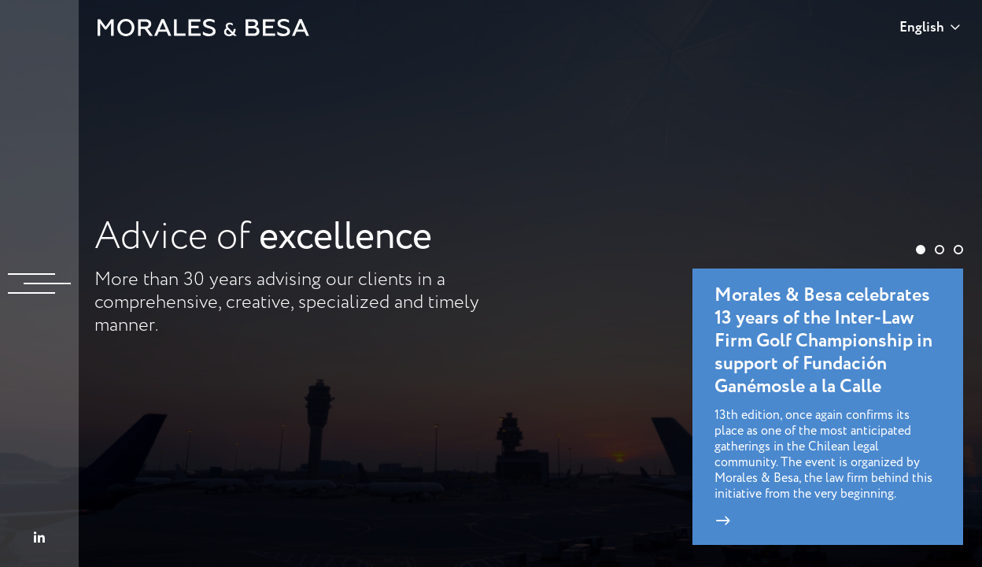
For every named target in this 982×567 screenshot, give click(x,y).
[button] (920, 249)
